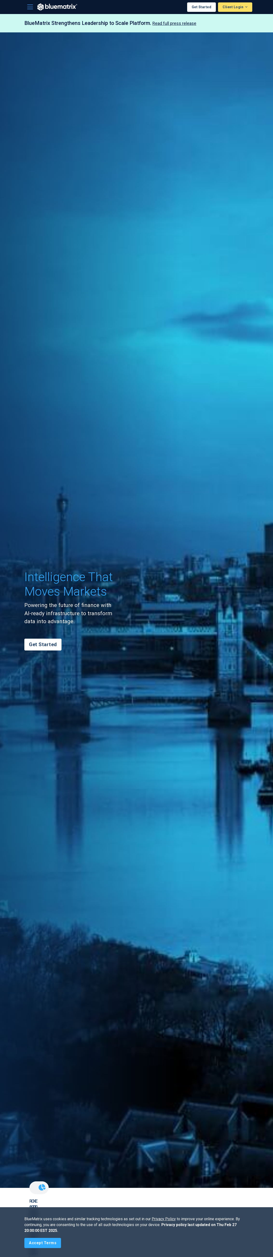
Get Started (202, 7)
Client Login (233, 7)
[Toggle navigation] (30, 7)
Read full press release (174, 23)
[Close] (42, 1243)
